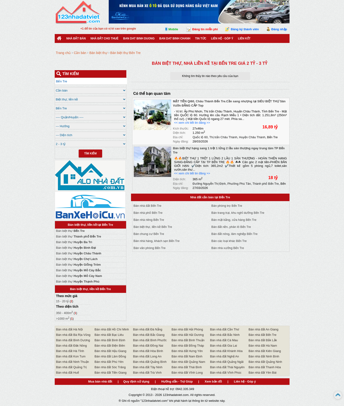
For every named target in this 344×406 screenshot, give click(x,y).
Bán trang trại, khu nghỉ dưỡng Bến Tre (237, 212)
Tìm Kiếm (90, 153)
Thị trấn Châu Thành (223, 137)
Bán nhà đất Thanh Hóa (265, 367)
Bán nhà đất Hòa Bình (148, 351)
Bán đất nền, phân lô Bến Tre (231, 227)
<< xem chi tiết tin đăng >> (192, 122)
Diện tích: (179, 132)
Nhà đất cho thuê (104, 38)
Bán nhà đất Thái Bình (187, 367)
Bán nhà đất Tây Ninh (147, 367)
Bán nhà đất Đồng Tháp (188, 345)
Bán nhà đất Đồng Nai (148, 345)
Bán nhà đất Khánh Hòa (226, 351)
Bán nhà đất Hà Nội (69, 329)
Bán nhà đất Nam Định (187, 356)
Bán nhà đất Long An (147, 356)
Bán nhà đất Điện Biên (110, 345)
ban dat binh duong (139, 38)
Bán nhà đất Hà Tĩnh (70, 351)
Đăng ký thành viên (245, 29)
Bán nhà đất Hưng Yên (187, 351)
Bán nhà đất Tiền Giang (111, 372)
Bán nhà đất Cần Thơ (224, 329)
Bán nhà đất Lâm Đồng (110, 356)
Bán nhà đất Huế (67, 372)
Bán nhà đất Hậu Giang (110, 351)
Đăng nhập (279, 29)
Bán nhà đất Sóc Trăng (110, 367)
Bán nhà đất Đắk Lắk (263, 340)
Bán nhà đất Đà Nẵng (147, 329)
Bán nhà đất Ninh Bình (264, 356)
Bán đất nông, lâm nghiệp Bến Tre (234, 234)
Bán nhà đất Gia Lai (223, 345)
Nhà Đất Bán (76, 38)
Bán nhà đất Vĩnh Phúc (225, 372)
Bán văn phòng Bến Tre (150, 248)
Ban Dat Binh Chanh (174, 38)
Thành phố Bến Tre (265, 183)
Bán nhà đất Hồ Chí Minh (112, 329)
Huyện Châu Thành (252, 137)
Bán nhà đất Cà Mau (224, 340)
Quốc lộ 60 (200, 137)
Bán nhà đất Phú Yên (109, 362)
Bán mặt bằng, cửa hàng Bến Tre (233, 220)
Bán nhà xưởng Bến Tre (227, 248)
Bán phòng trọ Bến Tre (226, 205)
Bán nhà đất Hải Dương (188, 335)
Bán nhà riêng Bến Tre (149, 220)
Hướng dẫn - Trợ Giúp (177, 381)
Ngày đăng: (181, 141)
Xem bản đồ (213, 381)
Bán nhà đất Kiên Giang (265, 351)
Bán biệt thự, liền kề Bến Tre (153, 227)
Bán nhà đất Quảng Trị (71, 367)
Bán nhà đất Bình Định (110, 340)
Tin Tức (200, 38)
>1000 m (63, 318)
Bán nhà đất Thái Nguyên (227, 367)
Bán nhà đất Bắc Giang (149, 335)
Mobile (173, 29)
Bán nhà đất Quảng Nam (188, 362)
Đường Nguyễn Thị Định (209, 183)
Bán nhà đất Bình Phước (150, 340)
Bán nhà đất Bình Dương (73, 340)
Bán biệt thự (70, 231)
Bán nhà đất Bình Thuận (188, 340)
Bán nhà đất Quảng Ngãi (227, 362)
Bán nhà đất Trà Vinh (147, 372)
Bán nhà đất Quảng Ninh (265, 362)
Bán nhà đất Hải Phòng (187, 329)
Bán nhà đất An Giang (263, 329)
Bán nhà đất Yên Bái (263, 372)
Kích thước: (181, 128)
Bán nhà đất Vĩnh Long (187, 372)
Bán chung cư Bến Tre (149, 234)
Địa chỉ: (178, 137)
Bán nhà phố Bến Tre (148, 212)
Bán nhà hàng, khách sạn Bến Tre (157, 241)
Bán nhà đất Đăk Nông (71, 345)
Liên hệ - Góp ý (222, 38)
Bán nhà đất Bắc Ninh (225, 335)
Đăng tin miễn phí (205, 29)
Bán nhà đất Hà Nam (263, 345)
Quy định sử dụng (136, 381)
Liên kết (244, 38)
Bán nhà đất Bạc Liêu (109, 335)
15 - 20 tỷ (63, 301)
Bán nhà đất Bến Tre (148, 205)
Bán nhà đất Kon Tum (71, 356)
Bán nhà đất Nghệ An (224, 356)
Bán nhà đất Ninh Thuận (72, 362)
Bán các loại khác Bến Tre (229, 241)
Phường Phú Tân (239, 183)
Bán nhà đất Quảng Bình (150, 362)
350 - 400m (64, 313)
